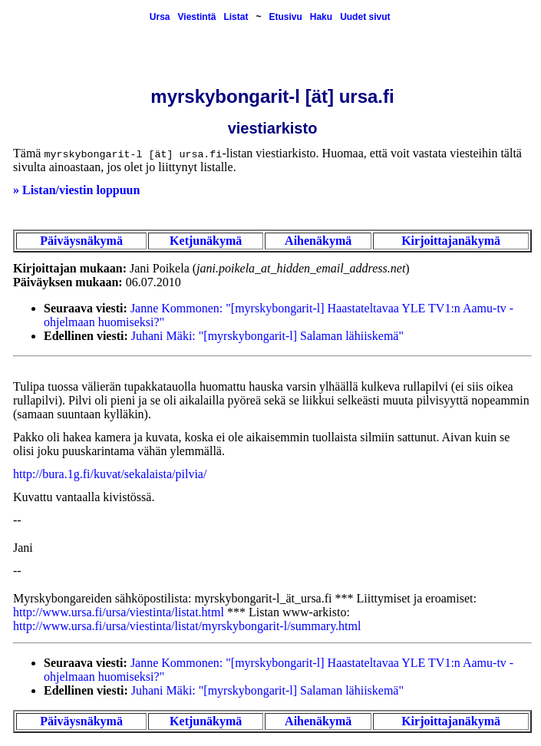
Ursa (160, 17)
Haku (321, 17)
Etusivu (285, 17)
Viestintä (197, 17)
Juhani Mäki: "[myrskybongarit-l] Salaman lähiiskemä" (267, 335)
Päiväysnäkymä (81, 240)
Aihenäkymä (318, 240)
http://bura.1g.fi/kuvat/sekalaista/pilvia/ (109, 473)
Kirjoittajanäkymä (450, 240)
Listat (235, 17)
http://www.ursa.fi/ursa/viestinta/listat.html (118, 612)
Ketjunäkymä (206, 240)
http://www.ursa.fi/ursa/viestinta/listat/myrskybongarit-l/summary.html (187, 625)
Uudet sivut (365, 17)
